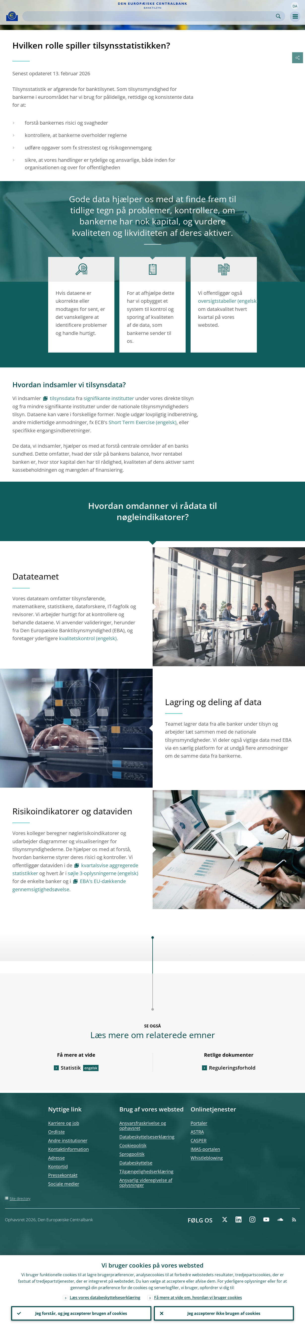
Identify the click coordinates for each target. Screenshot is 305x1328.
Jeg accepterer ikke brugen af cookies (223, 1313)
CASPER (198, 1140)
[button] (295, 5)
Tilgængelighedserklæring (146, 1171)
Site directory (20, 1198)
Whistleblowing (207, 1158)
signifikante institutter (109, 398)
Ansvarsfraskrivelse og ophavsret (142, 1125)
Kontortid (58, 1166)
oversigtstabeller (217, 301)
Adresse (56, 1158)
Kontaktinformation (68, 1149)
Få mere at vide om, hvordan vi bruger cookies (198, 1297)
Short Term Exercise (132, 422)
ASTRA (197, 1132)
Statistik (71, 1067)
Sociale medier (63, 1184)
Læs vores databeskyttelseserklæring (105, 1297)
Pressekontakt (62, 1175)
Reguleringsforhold (232, 1067)
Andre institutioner (67, 1140)
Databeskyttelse (135, 1163)
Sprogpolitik (131, 1154)
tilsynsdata (62, 398)
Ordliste (56, 1132)
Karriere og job (63, 1123)
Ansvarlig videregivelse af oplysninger (145, 1182)
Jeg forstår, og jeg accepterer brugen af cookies (81, 1313)
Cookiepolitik (132, 1145)
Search (278, 16)
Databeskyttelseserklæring (146, 1137)
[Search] (149, 16)
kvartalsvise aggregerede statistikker (75, 869)
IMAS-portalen (205, 1149)
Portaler (199, 1123)
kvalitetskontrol (77, 638)
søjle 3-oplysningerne (92, 873)
